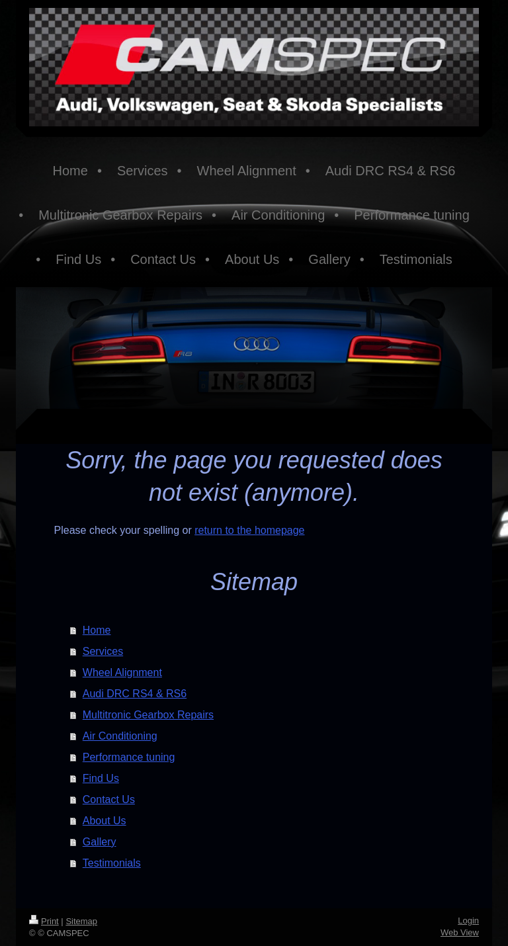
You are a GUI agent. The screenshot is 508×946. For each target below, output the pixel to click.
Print (44, 921)
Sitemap (81, 921)
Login (468, 920)
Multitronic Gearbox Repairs (148, 714)
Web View (460, 932)
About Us (104, 820)
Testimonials (112, 863)
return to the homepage (249, 530)
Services (103, 651)
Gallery (99, 841)
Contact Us (109, 799)
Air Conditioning (120, 736)
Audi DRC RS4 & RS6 (135, 693)
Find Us (101, 778)
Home (97, 630)
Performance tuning (129, 757)
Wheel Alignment (122, 672)
